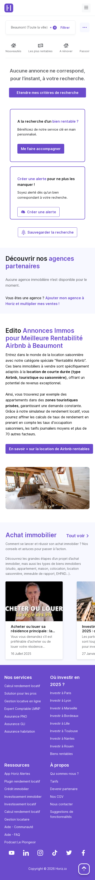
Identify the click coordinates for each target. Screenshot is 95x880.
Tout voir (78, 535)
